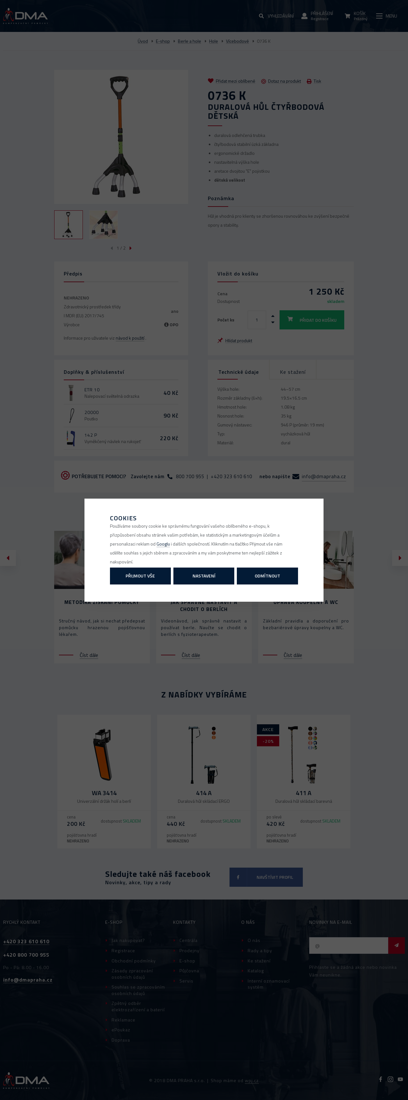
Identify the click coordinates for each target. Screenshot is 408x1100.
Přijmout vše (140, 575)
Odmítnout (267, 575)
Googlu (163, 543)
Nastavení (204, 575)
